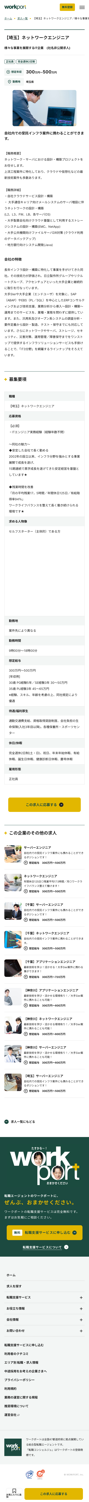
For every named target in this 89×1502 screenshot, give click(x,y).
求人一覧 (22, 18)
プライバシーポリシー (19, 1380)
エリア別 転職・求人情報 (21, 1362)
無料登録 (67, 7)
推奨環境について (16, 1406)
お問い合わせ (15, 1330)
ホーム (8, 18)
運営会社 (11, 1415)
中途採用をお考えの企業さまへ (25, 1371)
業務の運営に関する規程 (21, 1397)
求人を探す (14, 1286)
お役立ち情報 (15, 1308)
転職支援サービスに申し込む (24, 1345)
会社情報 (12, 1319)
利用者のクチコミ (16, 1354)
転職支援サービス (18, 1297)
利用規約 (10, 1388)
